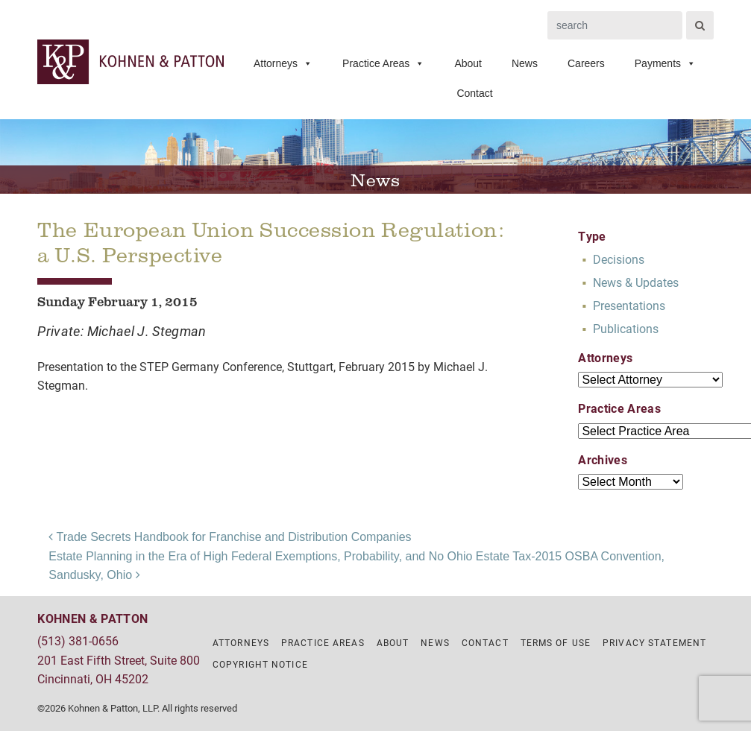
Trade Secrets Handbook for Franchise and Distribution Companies (229, 537)
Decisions (618, 259)
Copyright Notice (260, 664)
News (525, 63)
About (468, 63)
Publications (626, 328)
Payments (665, 63)
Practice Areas (383, 63)
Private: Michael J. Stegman (122, 331)
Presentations (629, 305)
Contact (474, 93)
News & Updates (636, 282)
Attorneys (283, 63)
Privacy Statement (654, 642)
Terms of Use (556, 642)
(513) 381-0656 (78, 640)
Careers (586, 63)
